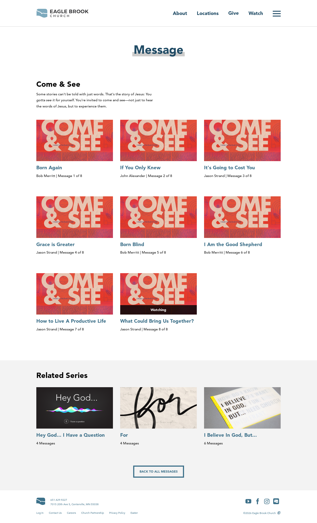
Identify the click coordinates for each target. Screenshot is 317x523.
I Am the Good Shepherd (233, 244)
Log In (40, 512)
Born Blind (132, 244)
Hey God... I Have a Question (70, 435)
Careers (71, 512)
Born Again (49, 167)
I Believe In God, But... (230, 435)
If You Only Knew (140, 167)
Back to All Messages (159, 471)
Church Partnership (92, 512)
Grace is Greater (55, 244)
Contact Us (55, 512)
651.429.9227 (58, 499)
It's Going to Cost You (229, 167)
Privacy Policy (117, 512)
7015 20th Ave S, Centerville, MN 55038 (74, 504)
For (124, 435)
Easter (134, 512)
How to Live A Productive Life (71, 321)
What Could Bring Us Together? (157, 321)
